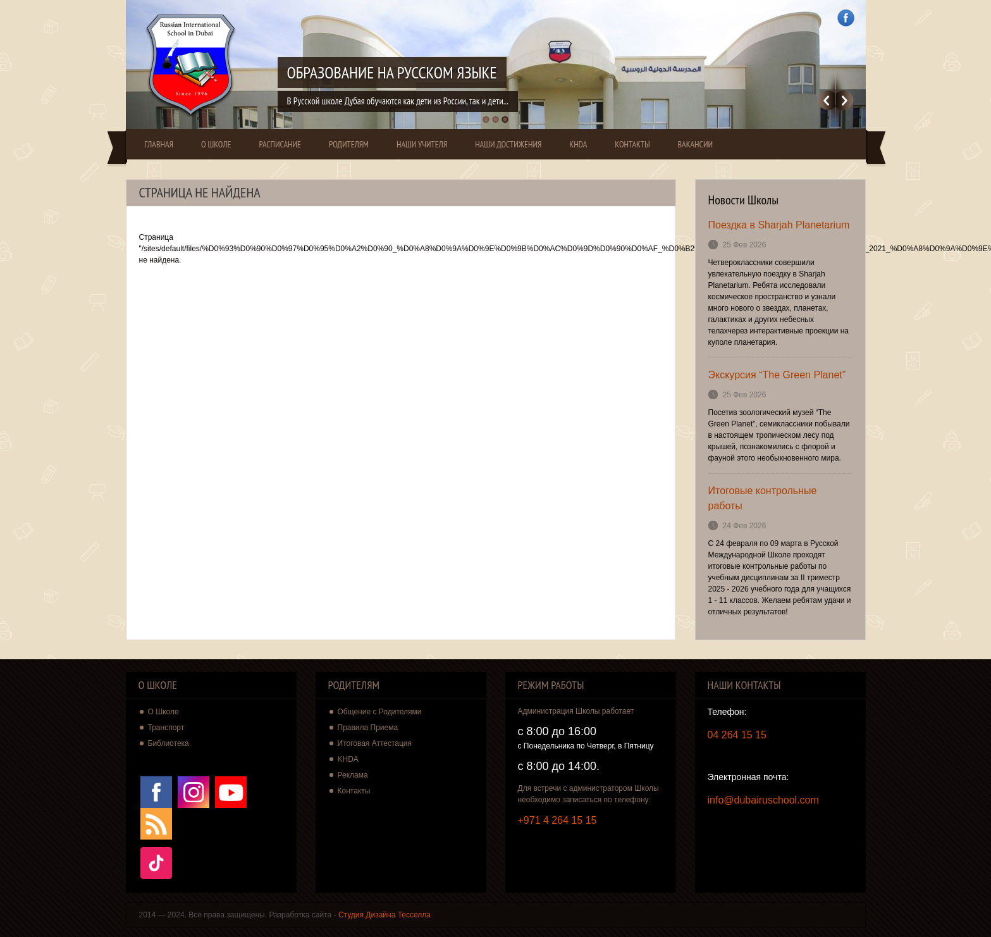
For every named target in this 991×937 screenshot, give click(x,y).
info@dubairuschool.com (763, 800)
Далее (844, 100)
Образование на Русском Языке (392, 72)
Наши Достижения (508, 144)
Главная (159, 144)
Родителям (349, 144)
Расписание (280, 144)
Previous (826, 100)
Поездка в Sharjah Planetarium (779, 225)
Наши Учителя (422, 144)
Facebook (845, 18)
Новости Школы (743, 200)
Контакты (632, 144)
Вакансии (695, 144)
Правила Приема (368, 727)
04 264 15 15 (737, 734)
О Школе (216, 144)
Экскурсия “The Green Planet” (777, 374)
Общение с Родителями (380, 711)
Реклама (353, 775)
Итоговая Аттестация (375, 743)
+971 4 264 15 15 (557, 820)
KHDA (578, 144)
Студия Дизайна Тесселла (384, 914)
